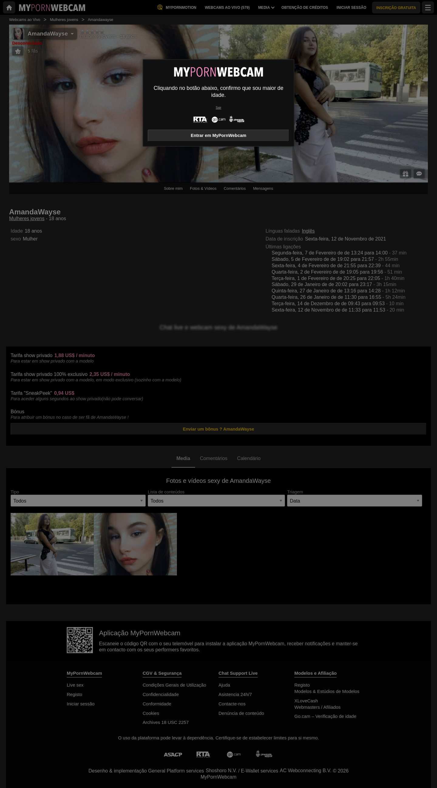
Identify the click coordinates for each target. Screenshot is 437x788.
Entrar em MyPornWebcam (218, 135)
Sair (218, 107)
